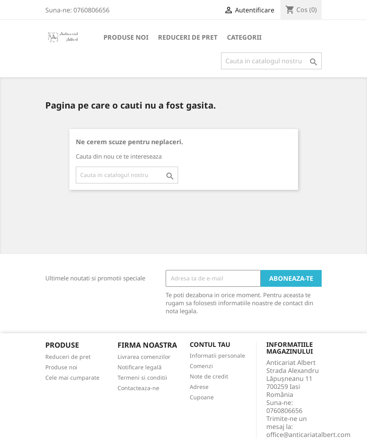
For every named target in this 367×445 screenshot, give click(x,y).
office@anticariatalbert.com (308, 435)
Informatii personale (217, 355)
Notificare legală (140, 367)
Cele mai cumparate (72, 377)
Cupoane (202, 397)
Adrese (199, 387)
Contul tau (210, 344)
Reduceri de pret (187, 37)
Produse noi (125, 37)
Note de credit (209, 376)
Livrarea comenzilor (144, 356)
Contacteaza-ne (138, 388)
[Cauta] (271, 60)
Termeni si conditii (142, 377)
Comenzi (201, 366)
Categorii (244, 37)
